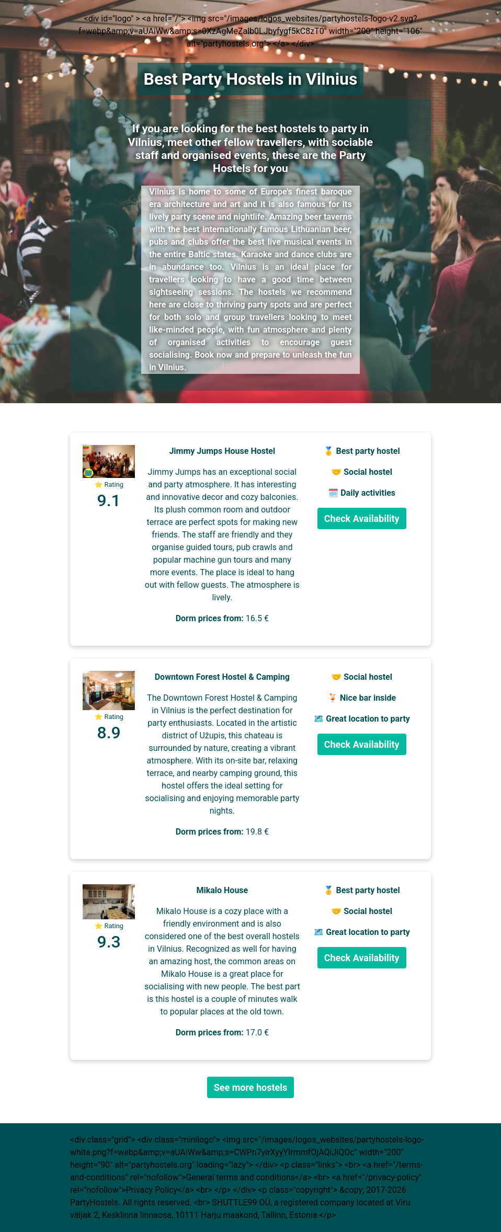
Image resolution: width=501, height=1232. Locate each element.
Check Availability (362, 518)
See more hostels (251, 1087)
